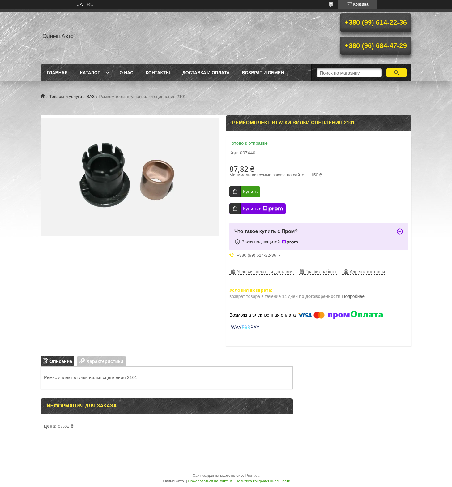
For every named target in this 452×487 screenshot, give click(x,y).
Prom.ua (252, 475)
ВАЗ (91, 96)
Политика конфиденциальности (263, 481)
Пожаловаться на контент (210, 481)
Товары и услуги (65, 96)
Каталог (90, 72)
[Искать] (396, 72)
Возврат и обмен (263, 72)
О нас (126, 72)
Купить (250, 191)
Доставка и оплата (206, 72)
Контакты (158, 72)
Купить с (263, 209)
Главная (57, 72)
